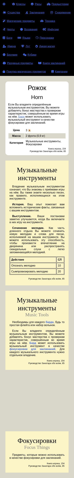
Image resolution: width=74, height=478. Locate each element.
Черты (9, 29)
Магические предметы (19, 21)
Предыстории (58, 4)
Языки (24, 37)
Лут (25, 46)
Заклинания (34, 12)
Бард (21, 116)
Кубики (29, 54)
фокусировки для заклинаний (32, 349)
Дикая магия (45, 46)
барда (50, 322)
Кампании (59, 71)
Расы (36, 4)
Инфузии (51, 29)
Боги (7, 37)
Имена (9, 46)
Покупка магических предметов (24, 71)
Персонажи (45, 37)
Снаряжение (60, 12)
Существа (11, 12)
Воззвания (28, 29)
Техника (47, 21)
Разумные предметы (18, 63)
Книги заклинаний (51, 63)
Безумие (10, 54)
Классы (18, 4)
